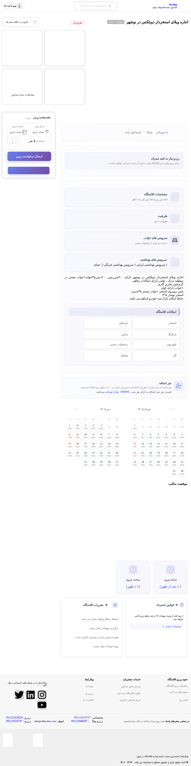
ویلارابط (173, 5)
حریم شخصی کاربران (130, 700)
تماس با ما (88, 700)
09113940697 (79, 721)
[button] (95, 6)
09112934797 (14, 721)
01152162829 (14, 717)
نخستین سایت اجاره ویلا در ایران (165, 7)
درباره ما (90, 694)
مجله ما (90, 686)
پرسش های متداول (131, 686)
